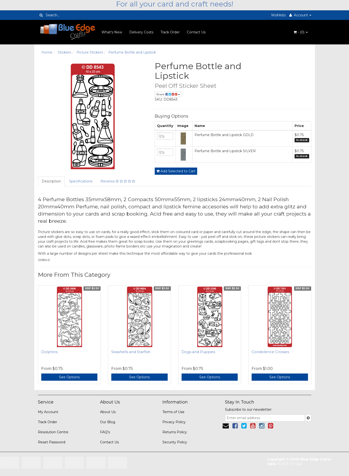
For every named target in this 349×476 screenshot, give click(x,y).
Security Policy (174, 442)
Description (51, 181)
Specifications (80, 181)
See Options (69, 377)
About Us (108, 412)
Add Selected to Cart (175, 171)
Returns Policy (174, 432)
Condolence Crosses (270, 351)
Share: (168, 94)
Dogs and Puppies (198, 351)
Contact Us (196, 32)
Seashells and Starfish (130, 351)
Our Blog (107, 422)
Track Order (170, 32)
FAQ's (105, 432)
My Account (48, 412)
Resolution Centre (53, 432)
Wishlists (278, 15)
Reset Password (51, 442)
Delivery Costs (141, 32)
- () (301, 32)
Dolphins (49, 351)
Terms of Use (173, 412)
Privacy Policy (174, 422)
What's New (111, 32)
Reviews (118, 181)
